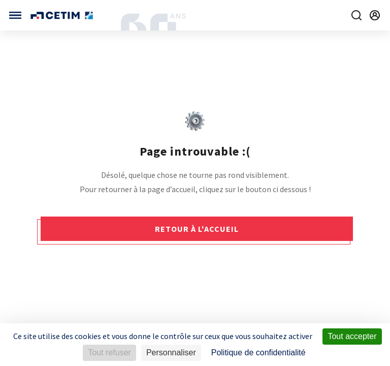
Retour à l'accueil (197, 229)
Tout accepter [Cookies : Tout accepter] (352, 336)
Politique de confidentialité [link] (258, 352)
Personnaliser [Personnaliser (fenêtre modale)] (171, 352)
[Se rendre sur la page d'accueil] (62, 15)
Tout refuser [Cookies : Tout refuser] (109, 352)
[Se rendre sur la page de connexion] (375, 15)
